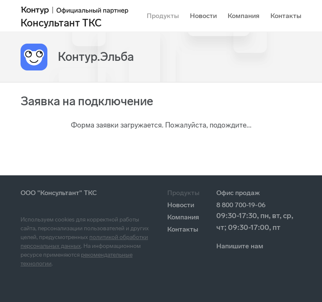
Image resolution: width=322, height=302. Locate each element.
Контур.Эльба (96, 57)
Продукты (163, 16)
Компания (244, 16)
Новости (203, 16)
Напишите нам (239, 246)
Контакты (285, 16)
